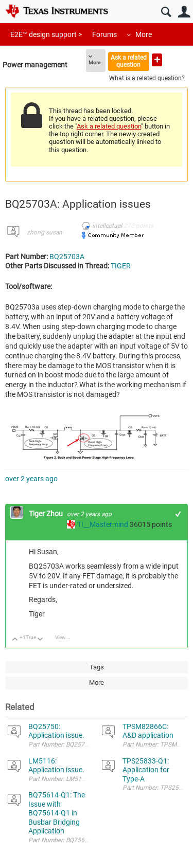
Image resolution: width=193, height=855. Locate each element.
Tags (97, 667)
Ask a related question (129, 61)
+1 (178, 514)
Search (166, 12)
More (143, 34)
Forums (104, 34)
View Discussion (66, 637)
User (184, 12)
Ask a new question (157, 59)
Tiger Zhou (46, 514)
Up (15, 639)
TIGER (121, 266)
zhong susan (44, 232)
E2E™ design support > (46, 34)
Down (40, 639)
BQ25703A (66, 256)
